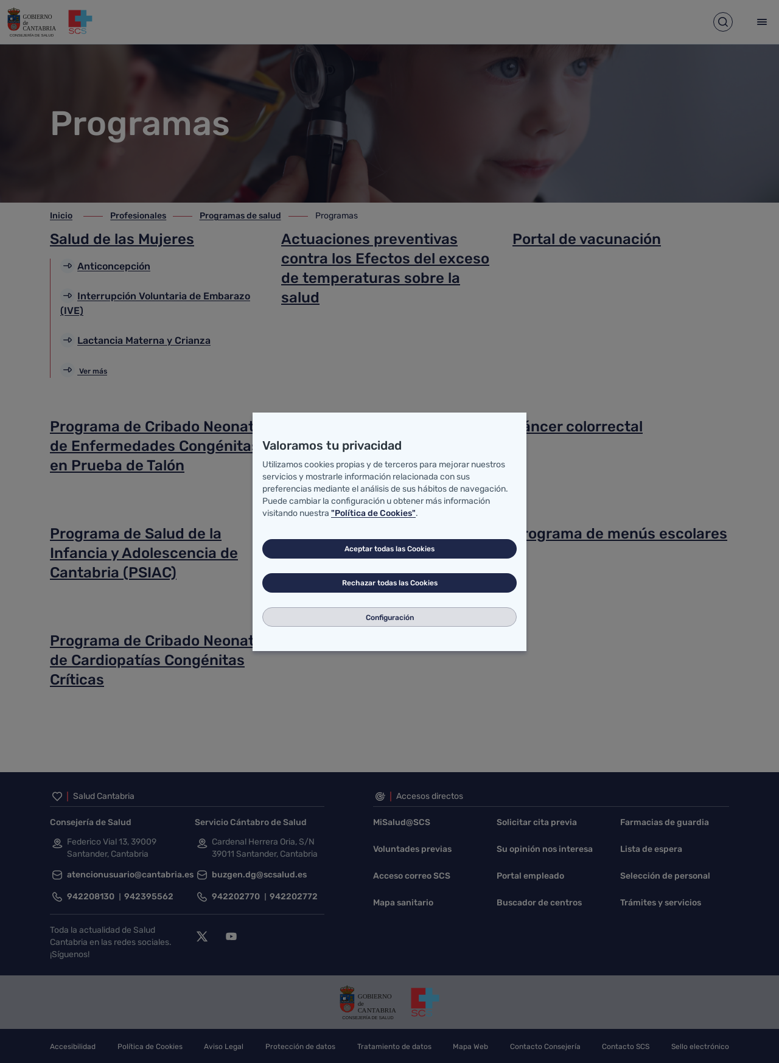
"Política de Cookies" (373, 513)
